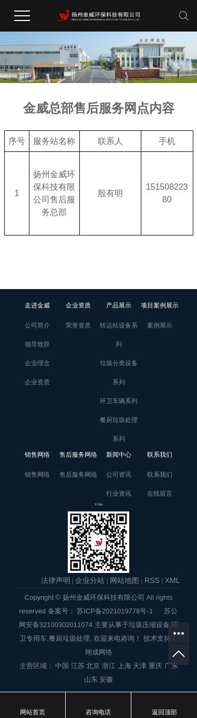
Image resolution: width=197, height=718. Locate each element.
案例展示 (159, 325)
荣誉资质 (78, 325)
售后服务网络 (78, 474)
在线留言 (159, 493)
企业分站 (90, 580)
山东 (91, 679)
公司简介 (37, 325)
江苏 (78, 666)
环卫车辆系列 (119, 401)
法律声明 (55, 580)
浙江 (109, 666)
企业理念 (37, 363)
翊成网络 (98, 652)
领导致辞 (37, 344)
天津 (140, 666)
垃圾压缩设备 (149, 625)
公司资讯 (118, 474)
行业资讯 (118, 493)
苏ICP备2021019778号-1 (115, 611)
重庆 (155, 666)
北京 (93, 666)
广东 (171, 666)
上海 (124, 666)
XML (172, 580)
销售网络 (37, 474)
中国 (62, 666)
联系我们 (159, 474)
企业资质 (37, 382)
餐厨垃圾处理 (69, 638)
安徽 (106, 679)
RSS (152, 580)
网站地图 (124, 580)
